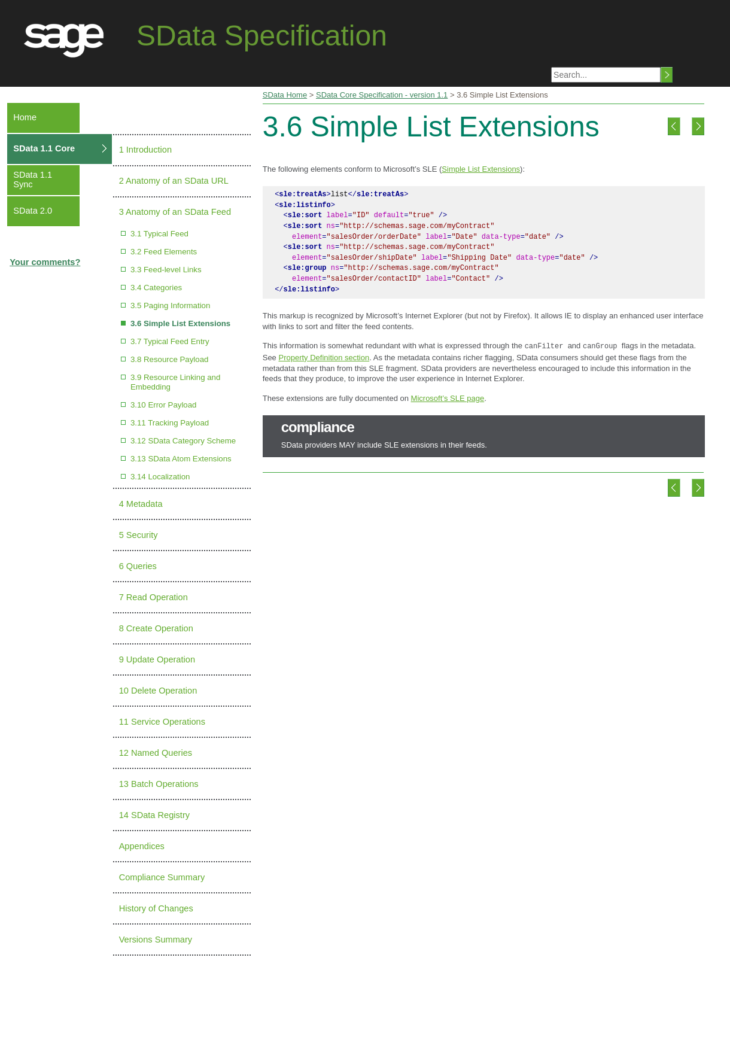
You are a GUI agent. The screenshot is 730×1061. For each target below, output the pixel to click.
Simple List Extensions (481, 169)
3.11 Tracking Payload (169, 422)
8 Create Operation (156, 628)
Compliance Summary (162, 877)
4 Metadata (141, 504)
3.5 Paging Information (170, 305)
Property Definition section (323, 356)
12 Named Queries (156, 753)
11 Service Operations (162, 721)
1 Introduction (145, 149)
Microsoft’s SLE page (448, 397)
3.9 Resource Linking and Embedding (175, 382)
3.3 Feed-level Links (166, 269)
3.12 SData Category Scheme (183, 440)
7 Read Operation (153, 597)
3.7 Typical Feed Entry (169, 341)
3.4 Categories (156, 287)
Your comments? (45, 262)
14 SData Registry (154, 815)
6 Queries (138, 566)
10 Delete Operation (158, 690)
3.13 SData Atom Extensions (181, 458)
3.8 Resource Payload (169, 359)
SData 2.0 (32, 210)
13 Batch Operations (159, 784)
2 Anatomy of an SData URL (174, 181)
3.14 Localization (160, 476)
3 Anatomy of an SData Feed (175, 212)
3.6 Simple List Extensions (180, 323)
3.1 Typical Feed (159, 233)
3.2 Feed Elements (163, 251)
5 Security (138, 535)
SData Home (285, 94)
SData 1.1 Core (44, 148)
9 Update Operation (157, 659)
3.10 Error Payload (163, 404)
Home (24, 117)
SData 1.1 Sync (32, 179)
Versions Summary (155, 939)
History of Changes (156, 908)
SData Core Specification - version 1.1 (382, 94)
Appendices (142, 846)
